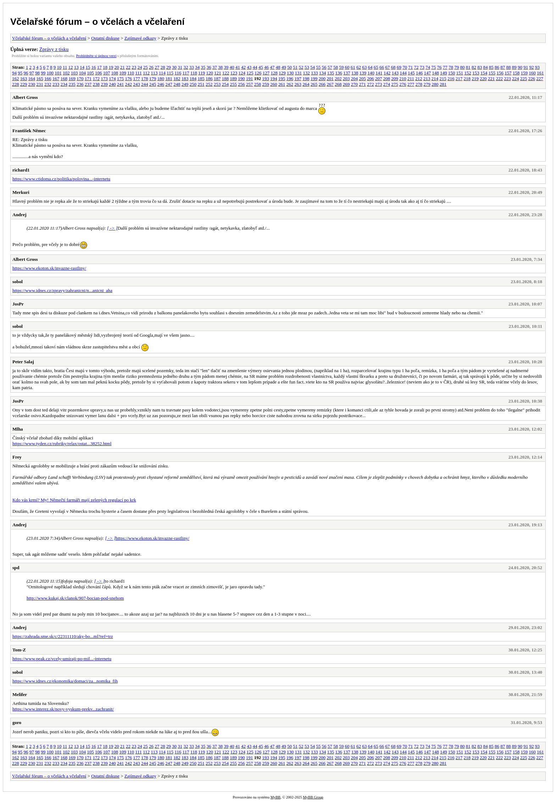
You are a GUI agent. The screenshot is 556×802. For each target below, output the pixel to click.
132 (306, 72)
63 (364, 67)
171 (88, 78)
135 (330, 72)
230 (31, 84)
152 (467, 72)
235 (72, 84)
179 (152, 78)
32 (185, 67)
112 (146, 72)
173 (104, 78)
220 (483, 78)
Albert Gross (25, 97)
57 (330, 67)
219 (475, 78)
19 (111, 67)
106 (98, 72)
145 (411, 72)
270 (354, 84)
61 (353, 67)
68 (393, 67)
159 (524, 72)
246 (161, 84)
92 (531, 67)
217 (459, 78)
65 (376, 67)
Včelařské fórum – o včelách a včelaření (97, 21)
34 (197, 67)
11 (65, 67)
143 (395, 72)
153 (475, 72)
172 (96, 78)
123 (234, 72)
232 (47, 84)
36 (208, 67)
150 (451, 72)
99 (43, 72)
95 (20, 72)
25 (145, 67)
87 (502, 67)
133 (314, 72)
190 (241, 78)
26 (151, 67)
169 (72, 78)
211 (410, 78)
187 (217, 78)
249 (185, 84)
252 (209, 84)
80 (462, 67)
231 (39, 84)
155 (492, 72)
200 (322, 78)
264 (306, 84)
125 (250, 72)
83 (479, 67)
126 (258, 72)
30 (174, 67)
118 (193, 72)
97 (31, 72)
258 (257, 84)
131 (298, 72)
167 (56, 78)
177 (136, 78)
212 (418, 78)
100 (50, 72)
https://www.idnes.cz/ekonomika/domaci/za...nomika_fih (65, 681)
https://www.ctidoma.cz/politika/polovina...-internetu (61, 178)
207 (378, 78)
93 (537, 67)
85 (491, 67)
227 (539, 78)
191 (249, 78)
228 (15, 84)
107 (106, 72)
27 (157, 67)
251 (201, 84)
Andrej (19, 214)
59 (341, 67)
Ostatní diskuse (105, 38)
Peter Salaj (23, 361)
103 (74, 72)
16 (93, 67)
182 (176, 78)
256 (241, 84)
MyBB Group (313, 797)
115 (170, 72)
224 (515, 78)
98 (37, 72)
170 (80, 78)
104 (82, 72)
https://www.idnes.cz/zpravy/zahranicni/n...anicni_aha (62, 290)
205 (362, 78)
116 (177, 72)
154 (484, 72)
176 (128, 78)
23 (134, 67)
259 (265, 84)
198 (306, 78)
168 (64, 78)
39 (226, 67)
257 (249, 84)
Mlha (17, 429)
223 (507, 78)
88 (508, 67)
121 (217, 72)
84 (485, 67)
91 (525, 67)
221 (491, 78)
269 (346, 84)
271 (362, 84)
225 (523, 78)
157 (508, 72)
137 (346, 72)
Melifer (19, 694)
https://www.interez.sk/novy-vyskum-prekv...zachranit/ (63, 709)
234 (64, 84)
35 (203, 67)
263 (297, 84)
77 (445, 67)
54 (312, 67)
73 (422, 67)
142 (387, 72)
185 (201, 78)
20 (116, 67)
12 (70, 67)
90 (520, 67)
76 (439, 67)
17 (99, 67)
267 (330, 84)
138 (354, 72)
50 (289, 67)
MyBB (275, 797)
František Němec (29, 130)
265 (314, 84)
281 (443, 84)
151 (459, 72)
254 (225, 84)
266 (322, 84)
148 (435, 72)
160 (532, 72)
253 (217, 84)
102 (66, 72)
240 (112, 84)
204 (354, 78)
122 (225, 72)
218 (467, 78)
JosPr (18, 304)
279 (426, 84)
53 (307, 67)
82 (474, 67)
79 (456, 67)
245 (152, 84)
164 (31, 78)
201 (330, 78)
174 (112, 78)
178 (144, 78)
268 (338, 84)
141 (379, 72)
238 (96, 84)
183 (185, 78)
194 (273, 78)
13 (76, 67)
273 (378, 84)
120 (209, 72)
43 (249, 67)
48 (278, 67)
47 (272, 67)
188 (225, 78)
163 (23, 78)
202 (338, 78)
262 (290, 84)
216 (451, 78)
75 (433, 67)
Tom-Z (19, 649)
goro (16, 722)
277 (411, 84)
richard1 (20, 170)
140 (370, 72)
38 (220, 67)
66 (381, 67)
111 (138, 72)
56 (324, 67)
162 (15, 78)
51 (295, 67)
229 (23, 84)
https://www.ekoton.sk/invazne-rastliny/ (49, 268)
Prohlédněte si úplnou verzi (96, 56)
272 (370, 84)
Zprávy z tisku (54, 49)
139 (363, 72)
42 (243, 67)
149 (443, 72)
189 (233, 78)
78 (451, 67)
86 (497, 67)
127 (266, 72)
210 (402, 78)
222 (499, 78)
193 (265, 78)
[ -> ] (112, 228)
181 (168, 78)
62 (358, 67)
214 (435, 78)
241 (120, 84)
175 (120, 78)
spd (16, 567)
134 (322, 72)
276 (402, 84)
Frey (17, 457)
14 (82, 67)
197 (297, 78)
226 (531, 78)
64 (370, 67)
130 (290, 72)
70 (404, 67)
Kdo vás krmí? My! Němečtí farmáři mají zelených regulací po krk (74, 500)
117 (185, 72)
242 (128, 84)
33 (191, 67)
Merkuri (20, 192)
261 (281, 84)
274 (386, 84)
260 (273, 84)
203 (346, 78)
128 (274, 72)
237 (88, 84)
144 (403, 72)
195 (281, 78)
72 (416, 67)
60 (347, 67)
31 (180, 67)
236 (80, 84)
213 (426, 78)
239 (104, 84)
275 (394, 84)
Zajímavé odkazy (140, 38)
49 (284, 67)
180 (161, 78)
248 (176, 84)
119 (201, 72)
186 (209, 78)
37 (214, 67)
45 (260, 67)
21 (122, 67)
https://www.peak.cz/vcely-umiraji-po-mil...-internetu (61, 658)
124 (241, 72)
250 (193, 84)
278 (419, 84)
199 (314, 78)
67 (387, 67)
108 (114, 72)
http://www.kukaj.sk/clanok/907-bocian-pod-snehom (75, 598)
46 (266, 67)
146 (419, 72)
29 (168, 67)
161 (540, 72)
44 (254, 67)
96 (26, 72)
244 (144, 84)
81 (468, 67)
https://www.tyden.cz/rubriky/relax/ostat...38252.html (61, 443)
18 (105, 67)
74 (428, 67)
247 (168, 84)
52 (301, 67)
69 (399, 67)
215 (442, 78)
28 (162, 67)
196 (290, 78)
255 (233, 84)
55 (318, 67)
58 (335, 67)
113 (154, 72)
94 (14, 72)
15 (87, 67)
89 (514, 67)
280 (435, 84)
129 (282, 72)
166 (47, 78)
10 (59, 67)
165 (39, 78)
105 (90, 72)
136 (338, 72)
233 (56, 84)
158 (516, 72)
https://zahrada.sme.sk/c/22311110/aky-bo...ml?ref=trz (62, 636)
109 (122, 72)
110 (130, 72)
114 (162, 72)
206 (370, 78)
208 (386, 78)
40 (231, 67)
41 (237, 67)
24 (139, 67)
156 (500, 72)
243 (136, 84)
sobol (17, 281)
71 (410, 67)
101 (58, 72)
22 (128, 67)
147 (427, 72)
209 (394, 78)
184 (193, 78)
